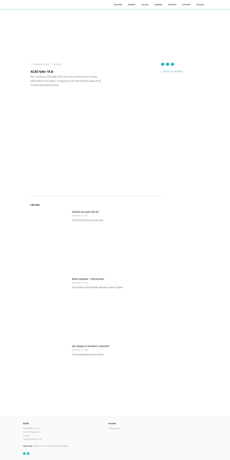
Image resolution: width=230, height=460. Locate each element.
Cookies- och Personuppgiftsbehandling (50, 445)
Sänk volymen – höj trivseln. (89, 278)
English (200, 4)
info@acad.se (114, 428)
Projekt (132, 4)
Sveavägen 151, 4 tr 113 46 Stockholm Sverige (31, 431)
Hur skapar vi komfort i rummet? (91, 346)
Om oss (145, 4)
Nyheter (186, 4)
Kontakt (172, 4)
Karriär (158, 4)
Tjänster (118, 4)
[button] (163, 64)
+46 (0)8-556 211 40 (32, 438)
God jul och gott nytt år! (86, 211)
